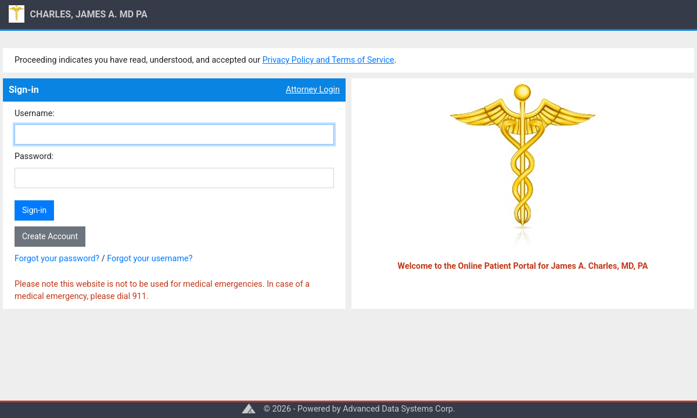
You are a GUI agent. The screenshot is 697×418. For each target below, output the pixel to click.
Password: (34, 156)
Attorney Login (313, 90)
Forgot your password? (57, 259)
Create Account (50, 236)
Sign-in (34, 210)
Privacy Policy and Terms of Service (328, 60)
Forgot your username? (149, 259)
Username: (35, 113)
